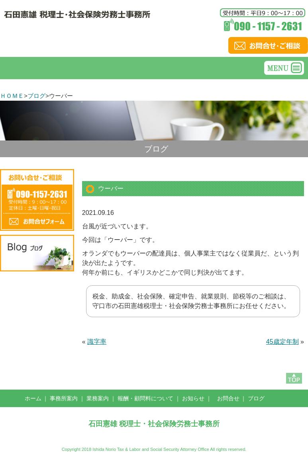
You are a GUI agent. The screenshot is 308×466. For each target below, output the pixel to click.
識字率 (96, 341)
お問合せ (228, 398)
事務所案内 (64, 398)
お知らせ (193, 398)
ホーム (33, 398)
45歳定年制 (282, 341)
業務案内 (97, 398)
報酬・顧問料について (145, 398)
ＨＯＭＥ (12, 95)
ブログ (36, 95)
